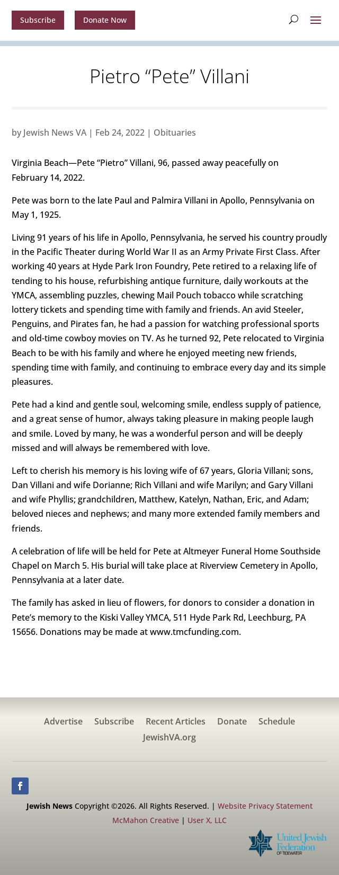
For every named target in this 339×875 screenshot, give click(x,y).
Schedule (276, 722)
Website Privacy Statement (265, 806)
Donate (232, 722)
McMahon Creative (145, 820)
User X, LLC (207, 820)
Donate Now (105, 20)
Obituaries (175, 132)
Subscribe (38, 20)
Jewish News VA (54, 132)
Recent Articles (176, 722)
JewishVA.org (169, 738)
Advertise (63, 722)
